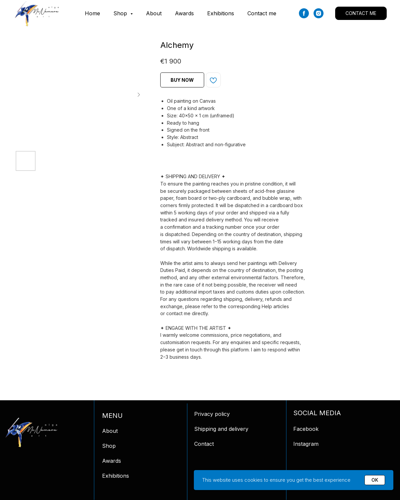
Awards (184, 13)
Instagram (306, 443)
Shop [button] (121, 13)
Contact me (261, 13)
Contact (204, 443)
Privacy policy (212, 414)
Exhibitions (220, 13)
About (154, 13)
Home (92, 13)
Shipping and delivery (221, 429)
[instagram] (319, 13)
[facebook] (304, 13)
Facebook (306, 429)
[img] (31, 432)
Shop (109, 445)
